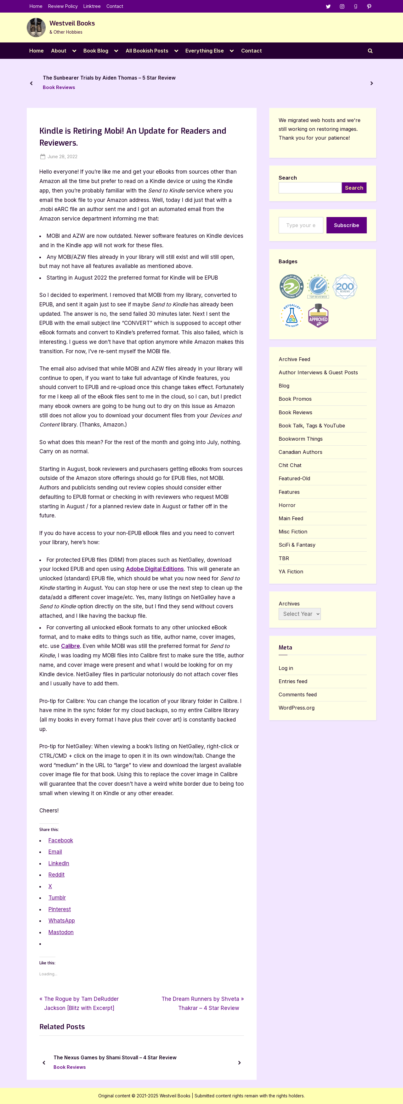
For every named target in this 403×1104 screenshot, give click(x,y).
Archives (289, 604)
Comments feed (298, 695)
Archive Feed (294, 359)
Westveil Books (72, 24)
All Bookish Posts (147, 50)
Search (288, 178)
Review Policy (63, 6)
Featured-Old (294, 479)
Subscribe (346, 225)
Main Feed (291, 519)
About (58, 50)
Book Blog (95, 50)
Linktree (92, 6)
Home (36, 6)
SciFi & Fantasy (297, 545)
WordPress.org (297, 708)
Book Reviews (59, 87)
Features (289, 492)
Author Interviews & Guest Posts (318, 373)
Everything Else (204, 50)
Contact (114, 6)
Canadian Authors (300, 452)
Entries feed (293, 681)
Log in (286, 668)
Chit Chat (290, 465)
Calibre (70, 646)
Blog (284, 386)
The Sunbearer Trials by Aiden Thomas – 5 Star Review (109, 78)
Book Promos (295, 399)
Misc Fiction (293, 532)
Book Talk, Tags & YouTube (312, 426)
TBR (284, 558)
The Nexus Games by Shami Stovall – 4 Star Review (115, 1058)
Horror (287, 505)
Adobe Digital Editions (155, 569)
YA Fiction (291, 571)
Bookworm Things (301, 439)
